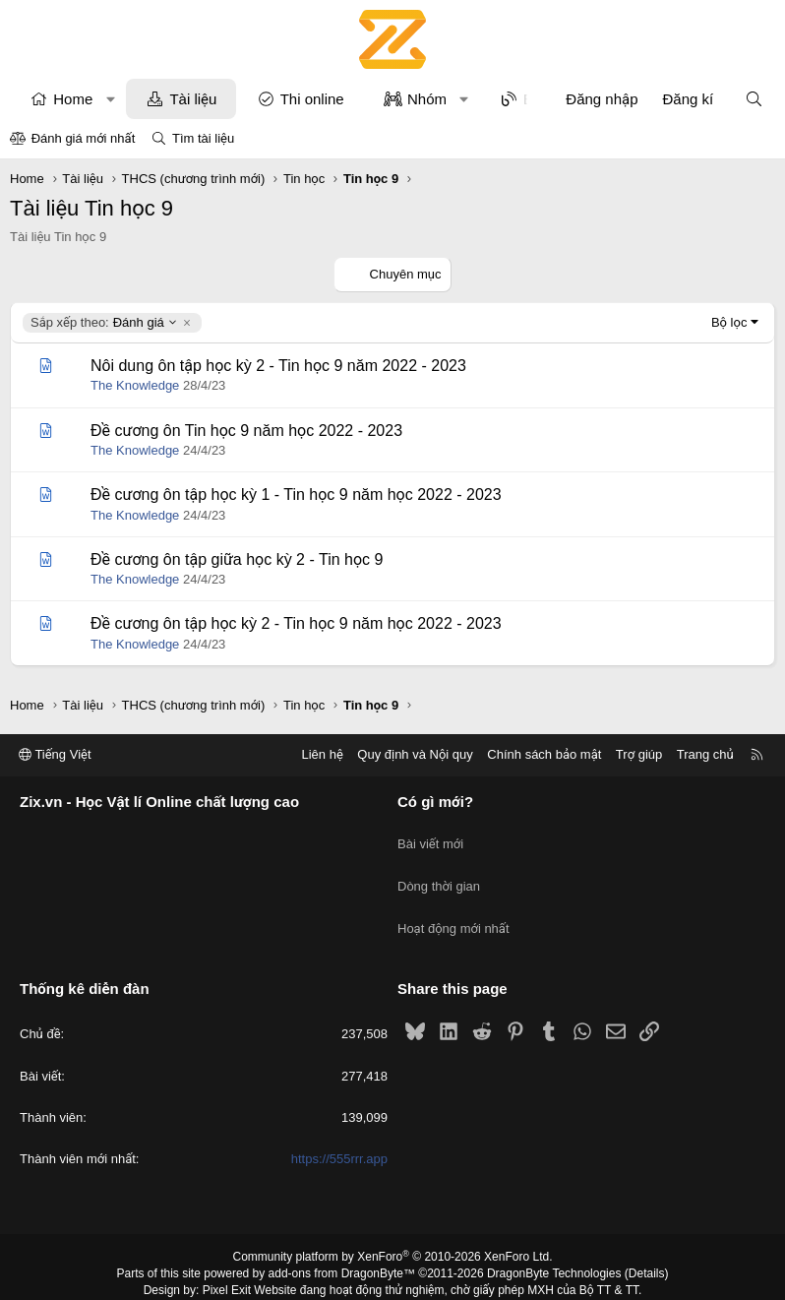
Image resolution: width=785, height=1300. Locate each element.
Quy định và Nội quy (415, 755)
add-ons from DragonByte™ (342, 1244)
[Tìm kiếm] (754, 99)
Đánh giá (104, 323)
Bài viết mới (430, 836)
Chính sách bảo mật (544, 755)
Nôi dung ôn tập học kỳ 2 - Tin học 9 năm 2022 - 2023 (278, 365)
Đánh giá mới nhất (83, 138)
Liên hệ (321, 755)
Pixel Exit (227, 1260)
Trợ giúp (639, 755)
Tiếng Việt (55, 755)
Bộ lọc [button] (729, 322)
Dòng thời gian (438, 871)
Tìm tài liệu (203, 138)
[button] (110, 99)
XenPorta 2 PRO (310, 1276)
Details (647, 1244)
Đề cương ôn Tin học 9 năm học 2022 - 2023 (246, 430)
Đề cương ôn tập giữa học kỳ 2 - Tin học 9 (237, 559)
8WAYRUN (489, 1276)
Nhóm (427, 99)
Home (72, 99)
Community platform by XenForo (393, 1227)
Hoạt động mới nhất (453, 906)
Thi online (312, 99)
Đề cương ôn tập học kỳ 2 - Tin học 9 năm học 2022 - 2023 (296, 623)
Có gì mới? (435, 802)
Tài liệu (192, 99)
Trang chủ (705, 755)
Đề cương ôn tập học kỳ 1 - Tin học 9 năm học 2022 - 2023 (296, 494)
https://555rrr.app (339, 1129)
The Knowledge (135, 385)
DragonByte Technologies (554, 1244)
